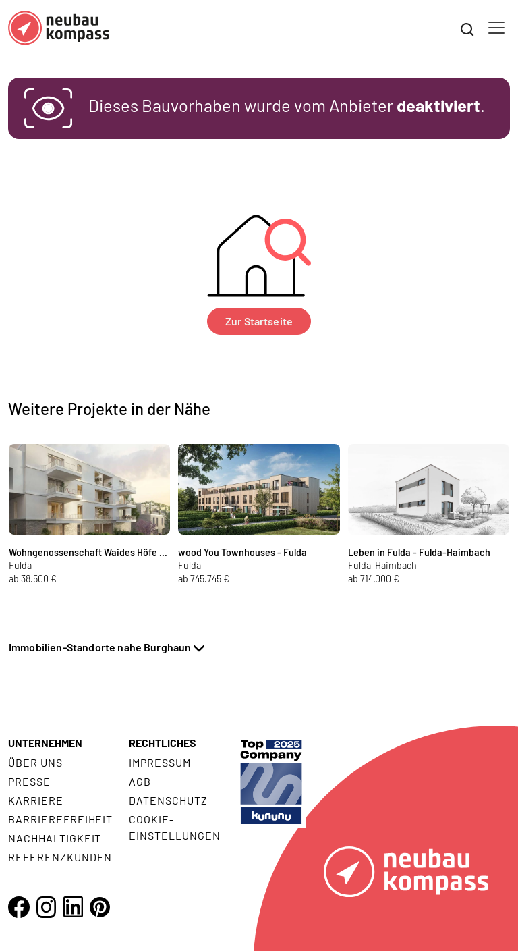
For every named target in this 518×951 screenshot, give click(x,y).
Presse (29, 781)
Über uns (35, 762)
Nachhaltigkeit (54, 838)
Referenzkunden (60, 856)
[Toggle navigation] (496, 27)
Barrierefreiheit (60, 819)
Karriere (35, 800)
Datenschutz (168, 800)
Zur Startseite (259, 321)
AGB (140, 781)
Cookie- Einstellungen (174, 827)
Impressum (160, 762)
